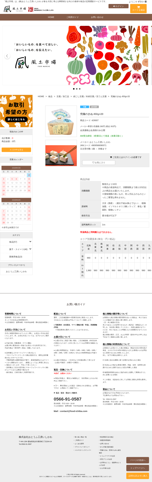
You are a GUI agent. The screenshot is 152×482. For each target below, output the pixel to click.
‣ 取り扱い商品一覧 (80, 437)
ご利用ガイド (72, 17)
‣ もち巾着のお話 (104, 468)
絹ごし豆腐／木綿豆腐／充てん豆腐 (90, 96)
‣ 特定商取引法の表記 (106, 437)
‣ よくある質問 (79, 443)
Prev (7, 56)
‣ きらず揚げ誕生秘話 (106, 447)
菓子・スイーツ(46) (18, 249)
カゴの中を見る (16, 150)
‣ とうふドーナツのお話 (107, 456)
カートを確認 (138, 9)
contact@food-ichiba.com (73, 411)
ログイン (118, 6)
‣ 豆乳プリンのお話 (105, 459)
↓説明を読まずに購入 (138, 476)
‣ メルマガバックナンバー (82, 450)
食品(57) (13, 242)
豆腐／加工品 (63, 96)
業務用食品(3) (15, 256)
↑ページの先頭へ (137, 460)
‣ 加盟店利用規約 (104, 440)
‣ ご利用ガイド (79, 440)
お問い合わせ (97, 17)
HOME (51, 17)
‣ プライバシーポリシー (82, 447)
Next (144, 56)
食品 (50, 96)
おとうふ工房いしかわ (16, 271)
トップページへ (137, 468)
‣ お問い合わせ (104, 443)
